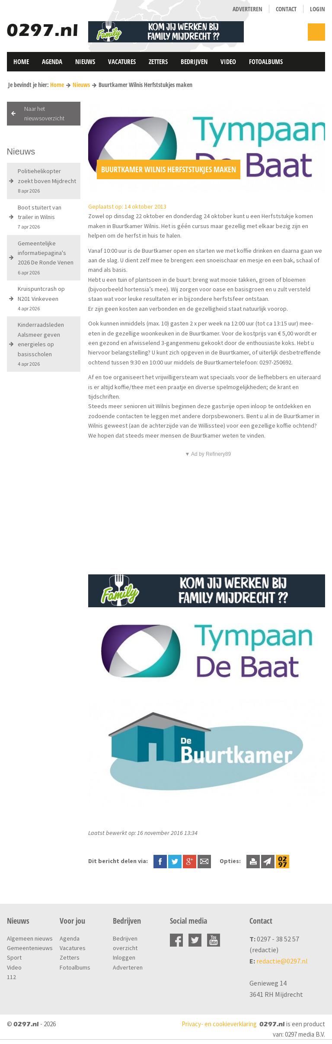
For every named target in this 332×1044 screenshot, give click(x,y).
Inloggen (124, 957)
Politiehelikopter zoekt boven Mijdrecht (47, 180)
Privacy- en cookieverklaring (219, 1024)
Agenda (52, 61)
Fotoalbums (266, 61)
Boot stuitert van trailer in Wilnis (39, 216)
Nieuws (85, 61)
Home (21, 61)
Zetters (158, 61)
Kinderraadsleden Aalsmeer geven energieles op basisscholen (41, 344)
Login (317, 9)
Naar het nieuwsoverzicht (44, 113)
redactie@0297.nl (282, 961)
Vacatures (122, 61)
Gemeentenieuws (30, 948)
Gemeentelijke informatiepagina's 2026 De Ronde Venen (45, 257)
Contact (286, 9)
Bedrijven (194, 61)
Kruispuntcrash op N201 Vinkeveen (41, 298)
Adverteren (247, 9)
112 (11, 977)
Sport (14, 957)
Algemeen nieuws (30, 938)
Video (228, 61)
